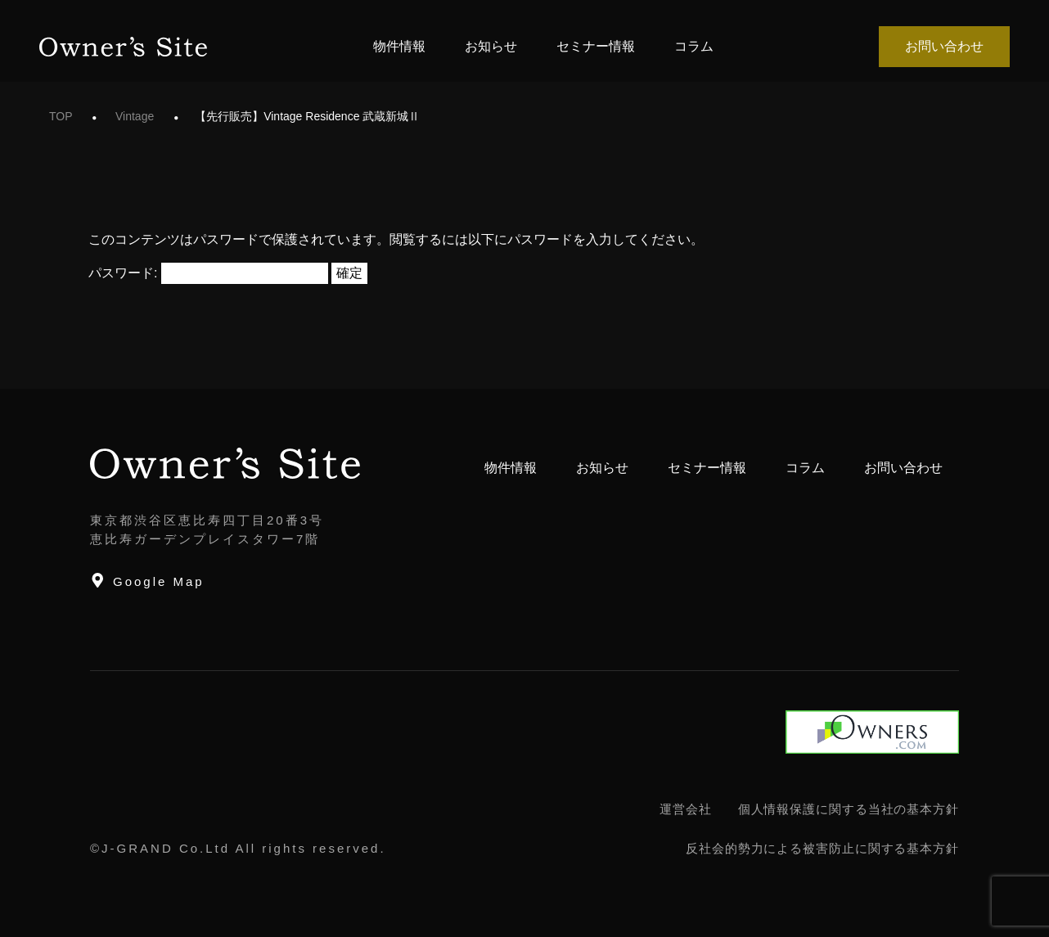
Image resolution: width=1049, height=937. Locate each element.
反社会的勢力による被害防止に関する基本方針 (822, 848)
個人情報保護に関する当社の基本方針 (848, 809)
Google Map (147, 580)
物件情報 (399, 46)
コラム (694, 46)
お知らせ (491, 46)
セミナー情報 (595, 46)
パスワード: (208, 273)
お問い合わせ (944, 46)
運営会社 (686, 809)
